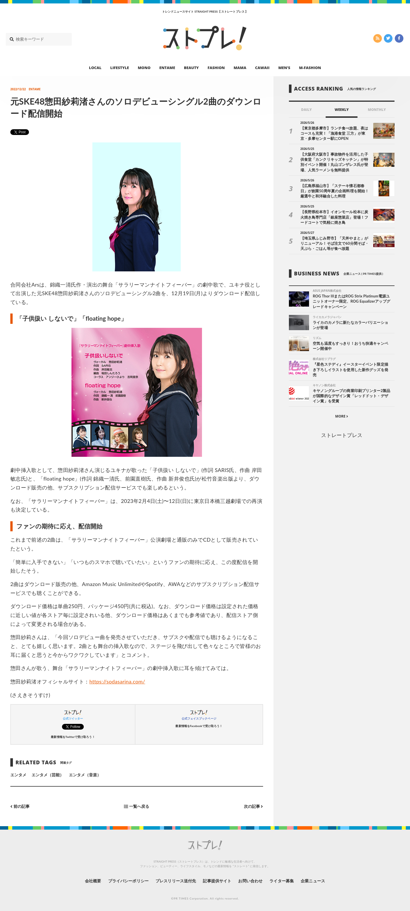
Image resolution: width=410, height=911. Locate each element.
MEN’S (284, 67)
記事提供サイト (217, 880)
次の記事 (253, 806)
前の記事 (20, 806)
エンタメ (18, 774)
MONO (144, 67)
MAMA (240, 67)
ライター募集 (281, 880)
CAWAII (262, 67)
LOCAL (95, 67)
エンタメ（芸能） (48, 774)
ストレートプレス (341, 435)
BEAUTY (191, 67)
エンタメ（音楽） (85, 774)
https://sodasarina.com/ (117, 681)
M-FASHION (310, 67)
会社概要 (93, 880)
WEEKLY (342, 109)
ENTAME (167, 67)
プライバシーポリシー (128, 880)
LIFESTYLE (119, 67)
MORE (341, 416)
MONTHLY (377, 109)
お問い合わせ (250, 880)
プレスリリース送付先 (176, 880)
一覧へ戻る (136, 806)
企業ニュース (313, 880)
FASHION (216, 67)
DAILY (306, 109)
